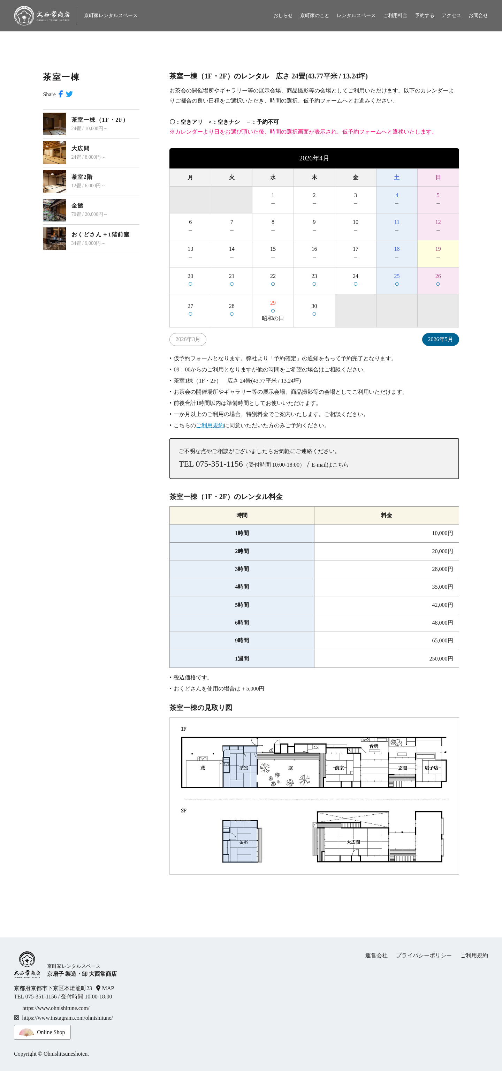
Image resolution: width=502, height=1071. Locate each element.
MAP (108, 988)
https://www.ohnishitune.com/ (56, 1008)
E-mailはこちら (330, 465)
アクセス (451, 15)
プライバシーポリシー (424, 955)
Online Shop (51, 1032)
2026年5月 (440, 339)
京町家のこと (314, 15)
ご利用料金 (395, 15)
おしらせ (283, 15)
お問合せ (478, 15)
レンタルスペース (356, 15)
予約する (424, 15)
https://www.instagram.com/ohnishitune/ (63, 1018)
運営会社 (376, 955)
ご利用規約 (210, 425)
